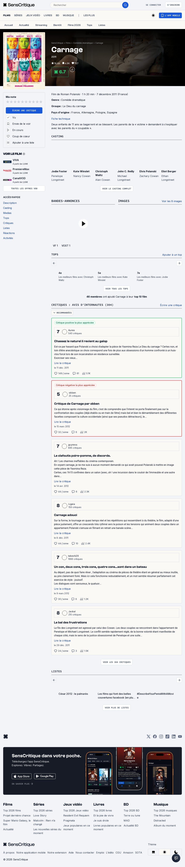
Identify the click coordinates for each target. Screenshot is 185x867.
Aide (71, 851)
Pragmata (69, 819)
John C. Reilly (125, 171)
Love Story (39, 814)
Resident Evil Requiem (76, 814)
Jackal (72, 611)
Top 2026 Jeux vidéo (76, 809)
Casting (58, 136)
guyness (72, 444)
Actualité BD (131, 824)
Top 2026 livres (102, 809)
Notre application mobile (31, 851)
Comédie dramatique (83, 43)
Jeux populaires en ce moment (76, 826)
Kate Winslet (81, 171)
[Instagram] (161, 737)
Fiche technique (60, 118)
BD (126, 804)
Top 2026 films (12, 809)
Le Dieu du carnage (74, 106)
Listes (57, 671)
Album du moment (165, 824)
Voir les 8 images (172, 201)
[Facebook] (155, 737)
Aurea (71, 329)
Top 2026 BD (131, 809)
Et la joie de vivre (103, 814)
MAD (127, 819)
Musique (161, 804)
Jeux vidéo (72, 804)
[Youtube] (180, 737)
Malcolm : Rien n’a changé (44, 821)
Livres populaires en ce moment (107, 826)
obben (72, 392)
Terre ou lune (132, 814)
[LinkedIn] (174, 737)
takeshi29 (73, 555)
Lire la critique (62, 362)
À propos (8, 851)
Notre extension (57, 851)
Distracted (160, 819)
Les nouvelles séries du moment (47, 830)
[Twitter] (148, 737)
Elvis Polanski (147, 171)
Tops (55, 254)
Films (68, 43)
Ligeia (71, 503)
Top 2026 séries (42, 809)
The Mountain (162, 814)
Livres (98, 804)
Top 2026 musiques (165, 809)
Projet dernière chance (16, 814)
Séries (38, 804)
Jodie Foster (59, 171)
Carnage (99, 43)
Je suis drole (101, 819)
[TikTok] (167, 737)
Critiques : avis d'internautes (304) (85, 304)
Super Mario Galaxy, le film (17, 821)
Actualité (8, 828)
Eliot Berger (168, 171)
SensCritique (57, 43)
